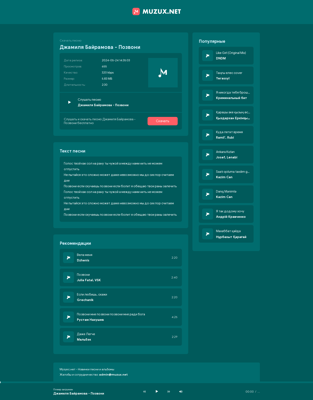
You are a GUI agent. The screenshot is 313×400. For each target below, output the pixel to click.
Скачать (162, 121)
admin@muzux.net (113, 374)
